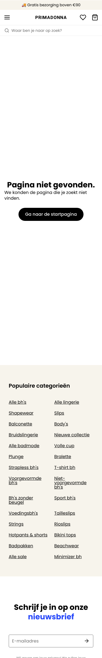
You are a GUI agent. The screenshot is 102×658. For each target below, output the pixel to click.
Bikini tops (65, 535)
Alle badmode (24, 446)
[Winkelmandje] (95, 17)
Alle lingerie (66, 402)
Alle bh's (17, 402)
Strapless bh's (24, 467)
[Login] (83, 17)
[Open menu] (7, 17)
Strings (16, 524)
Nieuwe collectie (72, 435)
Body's (61, 424)
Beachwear (66, 546)
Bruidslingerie (23, 435)
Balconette (20, 424)
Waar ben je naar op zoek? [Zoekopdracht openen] (33, 30)
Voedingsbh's (23, 513)
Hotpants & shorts (28, 535)
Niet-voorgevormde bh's (70, 482)
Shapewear (21, 413)
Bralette (62, 456)
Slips (59, 413)
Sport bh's (65, 498)
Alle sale (18, 557)
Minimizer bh (68, 557)
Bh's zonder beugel (21, 500)
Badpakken (21, 546)
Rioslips (62, 524)
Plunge (16, 456)
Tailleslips (64, 513)
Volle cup (64, 446)
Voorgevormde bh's (25, 480)
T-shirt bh (64, 467)
